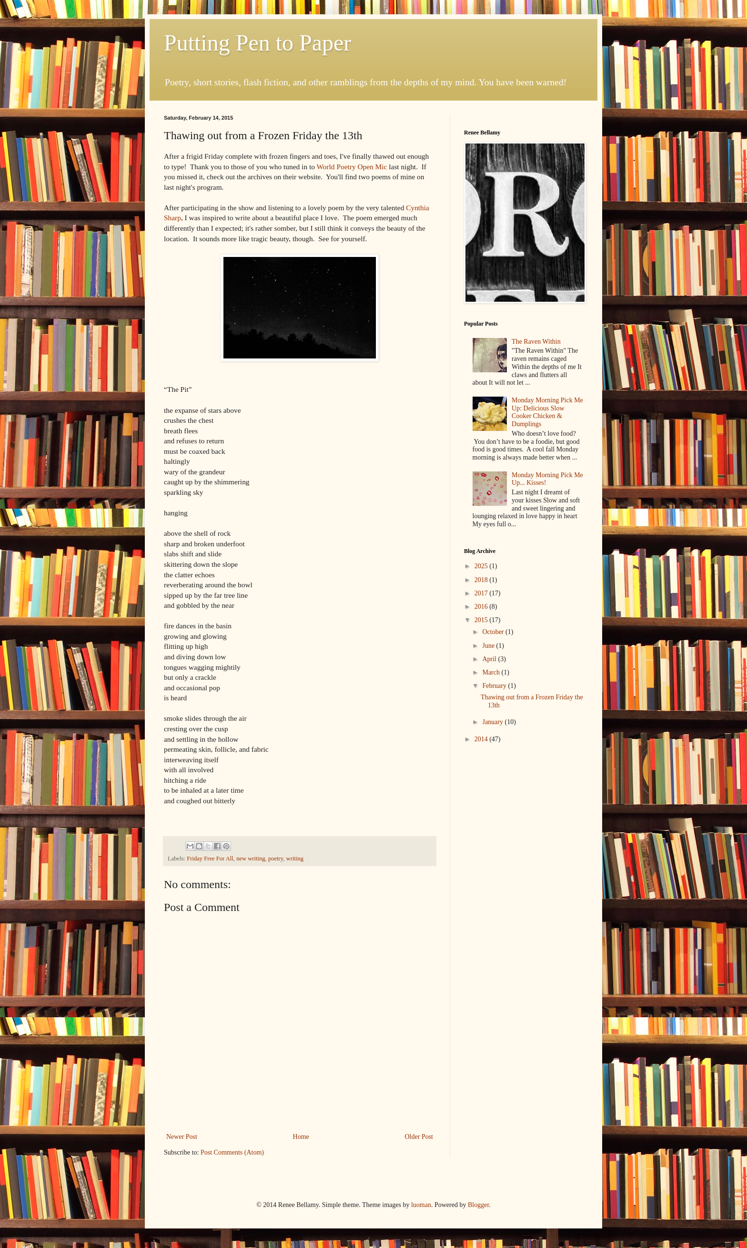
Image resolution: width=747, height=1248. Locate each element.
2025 (482, 566)
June (489, 645)
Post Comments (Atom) (232, 1152)
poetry (275, 858)
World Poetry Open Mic (351, 167)
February (495, 685)
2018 (482, 579)
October (493, 631)
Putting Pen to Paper (257, 42)
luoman (421, 1204)
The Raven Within (536, 341)
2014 (482, 739)
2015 (482, 620)
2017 (482, 593)
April (490, 659)
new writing (250, 858)
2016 (482, 606)
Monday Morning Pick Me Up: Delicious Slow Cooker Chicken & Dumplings (547, 412)
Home (301, 1136)
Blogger (478, 1204)
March (491, 672)
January (493, 722)
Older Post (419, 1136)
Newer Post (181, 1136)
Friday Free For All (210, 858)
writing (294, 858)
